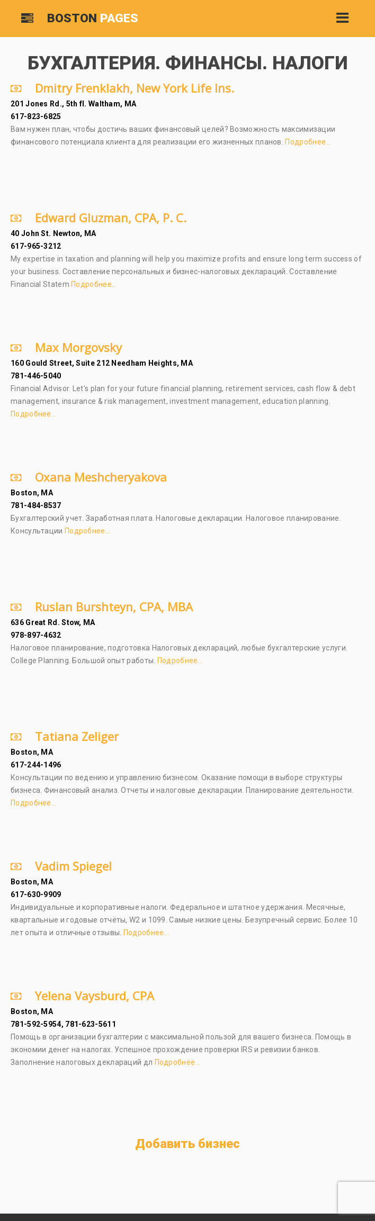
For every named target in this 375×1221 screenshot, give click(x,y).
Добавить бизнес (187, 1143)
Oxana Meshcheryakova (89, 477)
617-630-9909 (36, 894)
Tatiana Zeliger (65, 736)
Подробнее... (308, 142)
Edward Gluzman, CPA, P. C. (98, 217)
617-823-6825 (36, 116)
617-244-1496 (36, 765)
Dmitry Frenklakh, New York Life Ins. (122, 88)
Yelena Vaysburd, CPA (82, 995)
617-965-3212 (36, 246)
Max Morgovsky (66, 347)
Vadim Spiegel (61, 866)
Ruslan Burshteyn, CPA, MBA (102, 606)
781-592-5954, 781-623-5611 (63, 1024)
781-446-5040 (36, 376)
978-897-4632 (36, 635)
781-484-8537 (36, 505)
